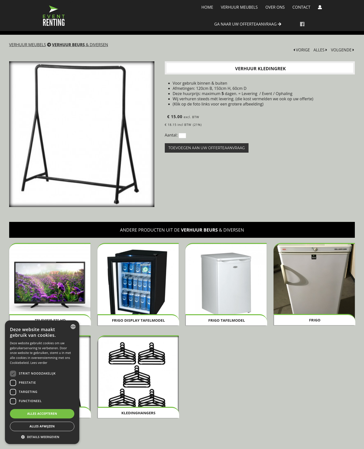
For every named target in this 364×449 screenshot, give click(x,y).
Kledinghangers (138, 412)
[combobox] (73, 326)
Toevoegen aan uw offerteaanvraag (206, 148)
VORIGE (301, 50)
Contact (301, 7)
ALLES (320, 50)
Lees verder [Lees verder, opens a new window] (39, 363)
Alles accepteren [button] (42, 414)
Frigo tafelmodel (226, 320)
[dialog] (42, 382)
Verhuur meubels (239, 7)
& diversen (80, 44)
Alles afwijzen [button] (42, 426)
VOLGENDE (342, 50)
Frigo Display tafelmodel (138, 320)
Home (207, 7)
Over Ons (275, 7)
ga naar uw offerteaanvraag (247, 24)
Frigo (314, 319)
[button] (42, 436)
